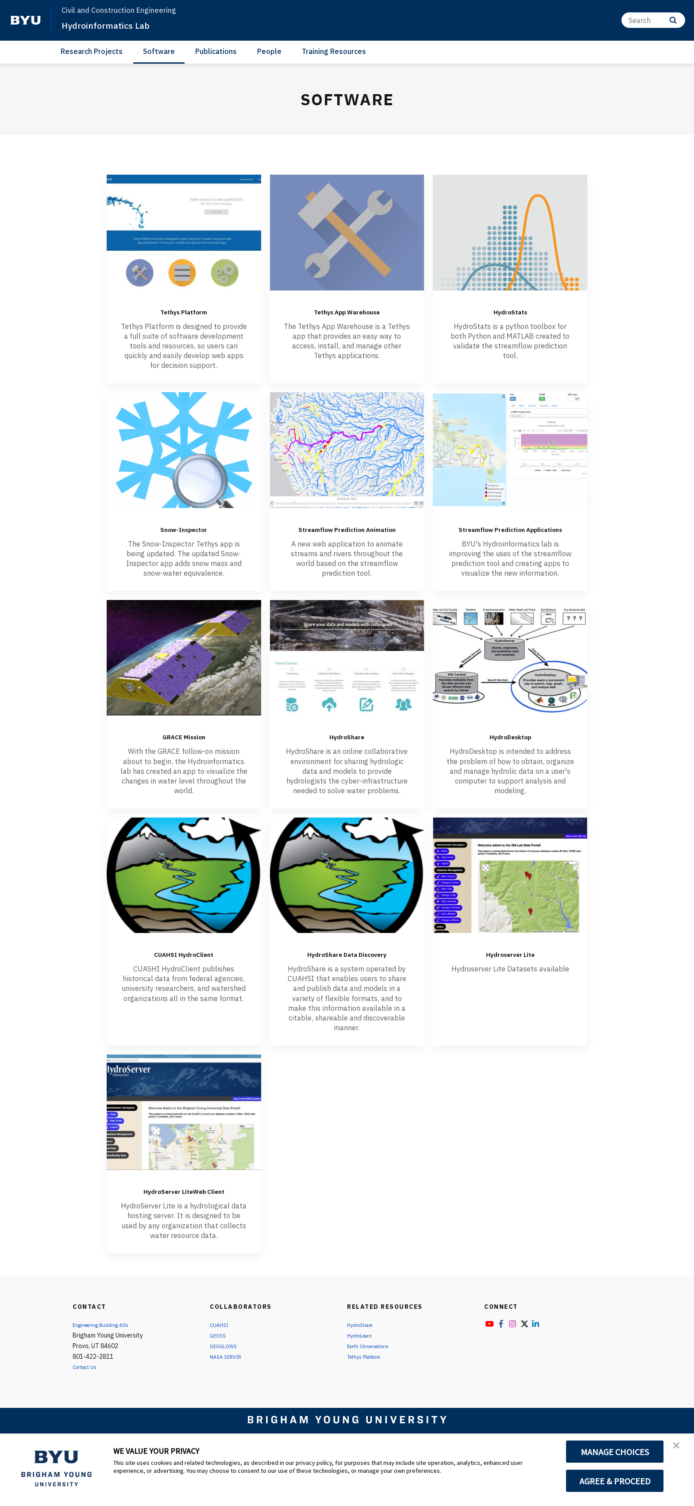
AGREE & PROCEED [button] (615, 1481)
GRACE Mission (184, 749)
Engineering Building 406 (107, 1364)
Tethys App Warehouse (347, 310)
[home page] (25, 20)
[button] (679, 1449)
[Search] (653, 20)
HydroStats (510, 310)
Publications (216, 51)
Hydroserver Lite (510, 966)
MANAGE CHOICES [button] (615, 1451)
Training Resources (334, 51)
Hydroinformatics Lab (115, 25)
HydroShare (347, 749)
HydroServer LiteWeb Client (184, 1223)
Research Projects (92, 51)
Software (159, 51)
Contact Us (88, 1406)
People (269, 51)
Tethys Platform (184, 310)
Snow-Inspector (184, 528)
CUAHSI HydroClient (184, 966)
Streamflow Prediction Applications (510, 534)
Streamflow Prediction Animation (347, 534)
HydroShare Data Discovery (347, 972)
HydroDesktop (510, 749)
